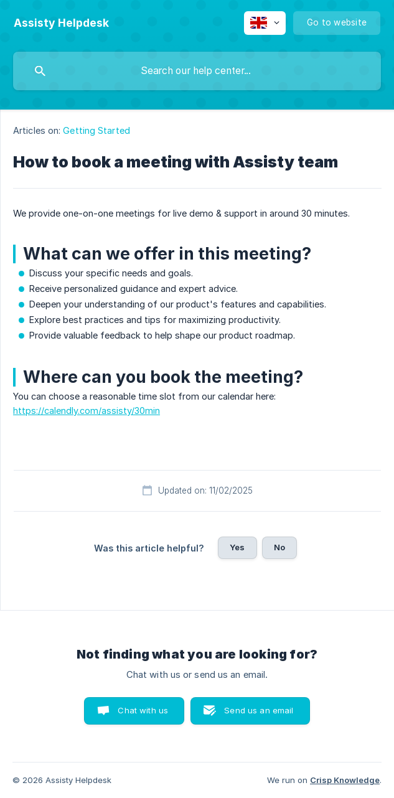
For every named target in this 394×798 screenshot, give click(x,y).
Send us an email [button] (258, 710)
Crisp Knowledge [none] (345, 780)
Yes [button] (237, 547)
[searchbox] (197, 71)
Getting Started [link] (96, 130)
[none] (61, 23)
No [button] (279, 547)
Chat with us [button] (143, 710)
